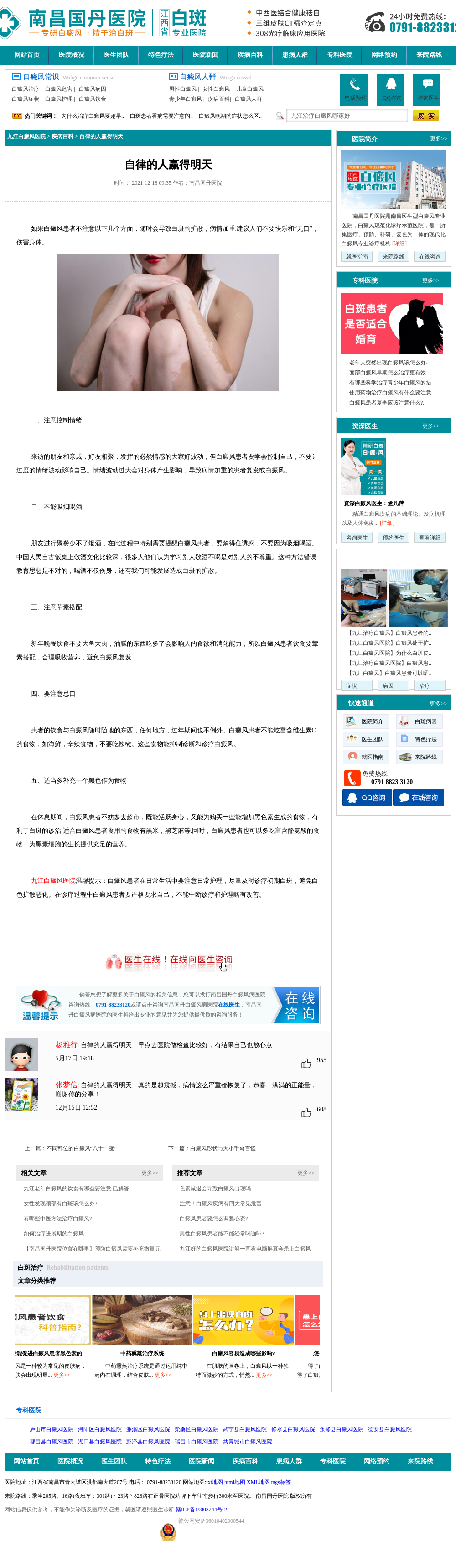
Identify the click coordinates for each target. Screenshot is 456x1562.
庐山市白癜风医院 (51, 1429)
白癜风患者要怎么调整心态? (214, 1218)
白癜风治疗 (25, 89)
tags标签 (281, 1482)
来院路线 (429, 55)
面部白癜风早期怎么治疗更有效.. (389, 372)
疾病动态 (361, 557)
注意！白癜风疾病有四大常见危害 (221, 1203)
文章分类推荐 (37, 1280)
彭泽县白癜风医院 (148, 1441)
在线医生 (229, 1005)
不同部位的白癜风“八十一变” (82, 1148)
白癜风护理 (59, 99)
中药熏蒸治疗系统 (147, 1353)
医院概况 (71, 55)
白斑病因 (426, 721)
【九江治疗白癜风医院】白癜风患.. (389, 663)
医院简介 (365, 139)
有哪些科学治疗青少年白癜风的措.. (391, 382)
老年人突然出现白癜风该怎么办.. (389, 362)
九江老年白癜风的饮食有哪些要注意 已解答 (76, 1188)
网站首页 (27, 55)
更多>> (150, 1173)
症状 (351, 686)
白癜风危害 (59, 89)
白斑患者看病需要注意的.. (161, 116)
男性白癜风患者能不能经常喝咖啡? (222, 1233)
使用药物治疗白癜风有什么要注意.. (391, 392)
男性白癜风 (183, 89)
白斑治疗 (30, 1267)
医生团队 (116, 55)
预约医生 (393, 538)
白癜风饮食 (92, 99)
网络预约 (384, 55)
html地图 (234, 1482)
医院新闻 (205, 55)
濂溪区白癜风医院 (148, 1429)
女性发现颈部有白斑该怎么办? (60, 1203)
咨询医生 (429, 89)
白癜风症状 (25, 99)
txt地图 (214, 1482)
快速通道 (361, 703)
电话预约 (356, 89)
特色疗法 (161, 55)
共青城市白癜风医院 (247, 1441)
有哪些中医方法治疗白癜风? (58, 1218)
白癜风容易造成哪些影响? (248, 1353)
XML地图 (258, 1482)
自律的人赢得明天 (101, 136)
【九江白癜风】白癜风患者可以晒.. (389, 673)
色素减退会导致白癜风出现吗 (215, 1188)
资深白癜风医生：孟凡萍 (374, 503)
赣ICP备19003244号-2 (201, 1509)
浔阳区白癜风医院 (100, 1429)
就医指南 (357, 257)
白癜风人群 (248, 99)
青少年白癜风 (185, 99)
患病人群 (295, 55)
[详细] (399, 243)
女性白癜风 (216, 89)
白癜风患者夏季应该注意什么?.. (387, 403)
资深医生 (365, 426)
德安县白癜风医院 (390, 1429)
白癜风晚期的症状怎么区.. (230, 116)
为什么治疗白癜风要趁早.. (92, 116)
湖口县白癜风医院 (100, 1441)
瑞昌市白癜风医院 (196, 1441)
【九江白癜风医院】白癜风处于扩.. (389, 643)
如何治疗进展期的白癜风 (54, 1233)
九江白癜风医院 (26, 136)
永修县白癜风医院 (341, 1429)
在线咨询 (430, 257)
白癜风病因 (92, 89)
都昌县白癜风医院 (51, 1441)
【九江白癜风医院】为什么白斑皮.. (389, 653)
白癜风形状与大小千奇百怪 (223, 1148)
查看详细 (430, 538)
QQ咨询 (392, 89)
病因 (388, 686)
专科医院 (339, 55)
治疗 (424, 686)
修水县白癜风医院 (293, 1429)
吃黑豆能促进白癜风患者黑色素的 (46, 1353)
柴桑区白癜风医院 (196, 1429)
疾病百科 (250, 55)
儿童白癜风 (250, 89)
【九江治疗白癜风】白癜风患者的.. (389, 633)
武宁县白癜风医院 (245, 1429)
